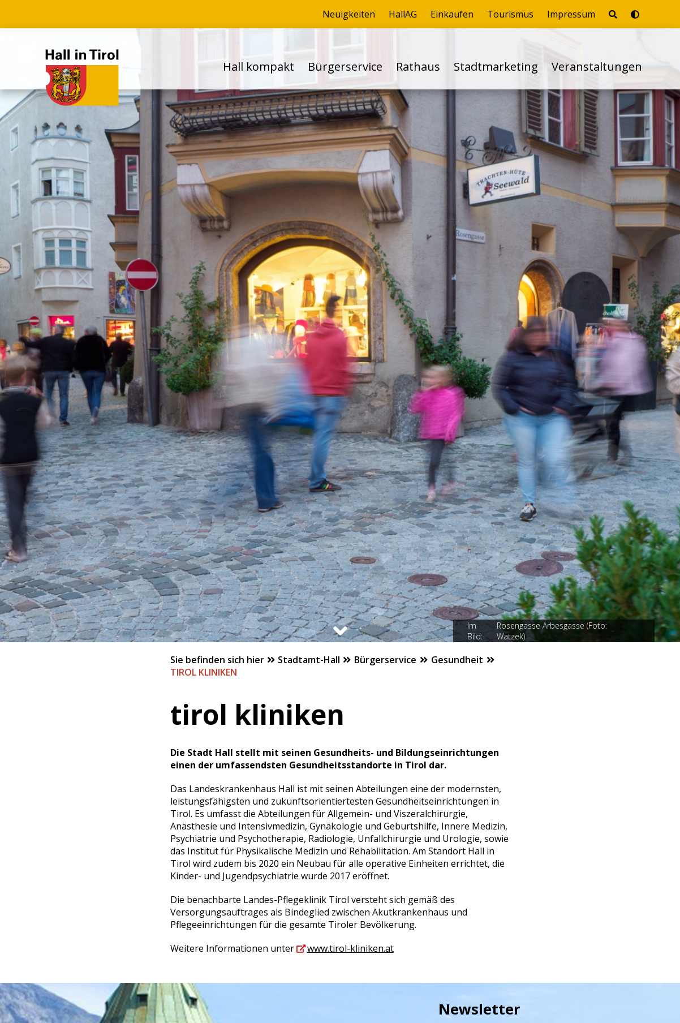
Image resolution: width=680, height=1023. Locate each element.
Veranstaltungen (597, 66)
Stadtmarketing (496, 66)
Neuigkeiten (348, 14)
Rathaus (418, 66)
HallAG (403, 14)
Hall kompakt (258, 66)
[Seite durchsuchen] (613, 14)
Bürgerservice (345, 66)
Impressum (571, 14)
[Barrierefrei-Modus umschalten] (635, 14)
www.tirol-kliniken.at (350, 948)
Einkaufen (452, 14)
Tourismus (510, 14)
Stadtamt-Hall (310, 660)
